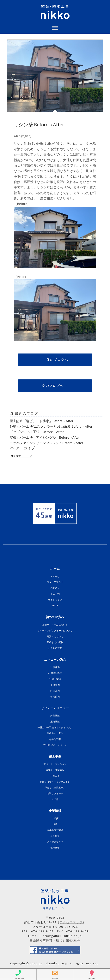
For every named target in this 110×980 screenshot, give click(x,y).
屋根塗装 (55, 721)
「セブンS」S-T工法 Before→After (37, 432)
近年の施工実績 (55, 830)
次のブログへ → (55, 385)
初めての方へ (55, 617)
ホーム (55, 568)
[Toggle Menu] (55, 28)
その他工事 (55, 739)
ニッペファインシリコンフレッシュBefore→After (46, 443)
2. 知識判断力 (55, 673)
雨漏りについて (55, 636)
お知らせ (55, 576)
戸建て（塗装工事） (55, 787)
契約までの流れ (55, 642)
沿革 (55, 824)
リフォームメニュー (55, 708)
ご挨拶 (55, 818)
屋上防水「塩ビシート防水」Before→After (41, 421)
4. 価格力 (55, 684)
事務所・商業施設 (55, 770)
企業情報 (55, 811)
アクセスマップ (55, 841)
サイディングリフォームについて (55, 630)
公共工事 (55, 775)
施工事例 (55, 756)
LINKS (55, 605)
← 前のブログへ (55, 359)
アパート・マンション (55, 764)
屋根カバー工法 (55, 733)
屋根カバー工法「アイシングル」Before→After (45, 437)
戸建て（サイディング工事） (55, 781)
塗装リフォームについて (55, 624)
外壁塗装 (55, 715)
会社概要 (55, 836)
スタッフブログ (55, 582)
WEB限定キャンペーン (55, 745)
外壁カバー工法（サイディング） (55, 727)
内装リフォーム (55, 793)
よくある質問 (55, 648)
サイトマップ (55, 599)
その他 (55, 799)
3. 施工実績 (55, 679)
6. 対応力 (55, 696)
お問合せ (55, 588)
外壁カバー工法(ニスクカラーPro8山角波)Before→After (51, 426)
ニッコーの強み (55, 659)
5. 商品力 (55, 690)
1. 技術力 (55, 667)
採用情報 (55, 847)
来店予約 (55, 594)
